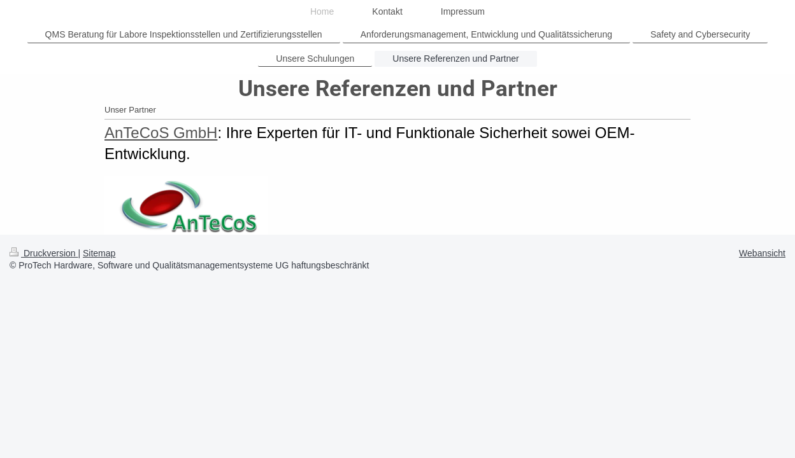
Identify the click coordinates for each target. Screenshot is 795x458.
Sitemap (99, 253)
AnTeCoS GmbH (160, 132)
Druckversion (44, 253)
